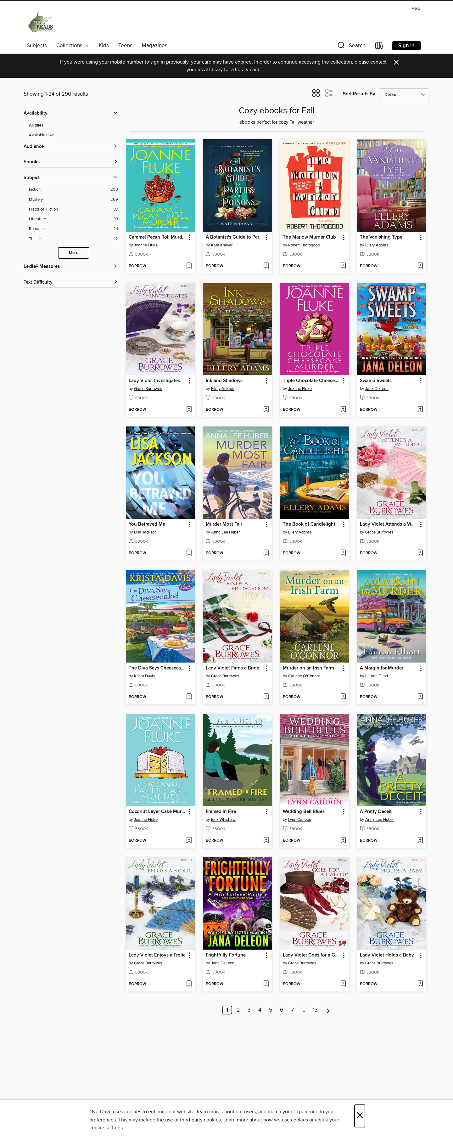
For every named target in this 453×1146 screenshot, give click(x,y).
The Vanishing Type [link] (381, 237)
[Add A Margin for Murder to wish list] (420, 697)
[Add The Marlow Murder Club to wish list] (343, 266)
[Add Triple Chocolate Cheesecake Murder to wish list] (343, 410)
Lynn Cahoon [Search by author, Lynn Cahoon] (299, 819)
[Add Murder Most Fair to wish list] (266, 553)
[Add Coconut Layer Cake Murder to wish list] (189, 841)
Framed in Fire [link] (221, 812)
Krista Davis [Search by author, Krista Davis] (144, 676)
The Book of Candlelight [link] (309, 524)
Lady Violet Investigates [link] (154, 381)
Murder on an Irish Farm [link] (308, 668)
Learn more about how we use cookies (265, 1120)
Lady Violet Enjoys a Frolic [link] (157, 955)
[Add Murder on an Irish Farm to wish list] (343, 697)
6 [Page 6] (281, 1010)
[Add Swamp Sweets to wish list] (420, 410)
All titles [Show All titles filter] (36, 125)
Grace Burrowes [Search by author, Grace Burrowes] (148, 388)
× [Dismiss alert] (396, 62)
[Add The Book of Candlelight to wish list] (343, 553)
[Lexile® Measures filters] (71, 266)
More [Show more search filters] (73, 253)
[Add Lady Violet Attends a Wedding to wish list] (420, 553)
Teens (125, 45)
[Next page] (328, 1010)
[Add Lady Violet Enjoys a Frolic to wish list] (189, 984)
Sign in (406, 45)
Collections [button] (72, 45)
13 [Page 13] (315, 1010)
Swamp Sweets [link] (376, 381)
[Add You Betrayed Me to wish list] (189, 553)
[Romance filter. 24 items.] (73, 229)
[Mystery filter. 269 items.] (73, 199)
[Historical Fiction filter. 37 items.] (73, 209)
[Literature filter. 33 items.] (73, 219)
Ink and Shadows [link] (224, 381)
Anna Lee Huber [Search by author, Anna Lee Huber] (225, 532)
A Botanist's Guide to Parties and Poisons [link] (234, 237)
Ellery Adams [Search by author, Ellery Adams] (376, 245)
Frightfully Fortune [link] (226, 955)
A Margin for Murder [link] (381, 668)
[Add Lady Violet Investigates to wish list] (189, 410)
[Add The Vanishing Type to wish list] (420, 266)
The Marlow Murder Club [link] (309, 237)
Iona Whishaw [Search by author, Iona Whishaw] (223, 819)
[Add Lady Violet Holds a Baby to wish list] (420, 984)
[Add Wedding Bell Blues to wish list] (343, 841)
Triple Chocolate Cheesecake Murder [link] (311, 381)
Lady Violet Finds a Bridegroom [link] (234, 668)
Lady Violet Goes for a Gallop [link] (311, 955)
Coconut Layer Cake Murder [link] (157, 812)
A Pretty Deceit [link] (376, 812)
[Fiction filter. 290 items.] (73, 189)
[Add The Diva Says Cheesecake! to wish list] (189, 697)
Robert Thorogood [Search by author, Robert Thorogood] (304, 245)
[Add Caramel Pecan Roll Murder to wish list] (189, 266)
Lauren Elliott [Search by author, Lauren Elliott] (376, 676)
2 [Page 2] (238, 1010)
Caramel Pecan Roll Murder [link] (157, 237)
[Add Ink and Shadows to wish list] (266, 410)
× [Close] (360, 1116)
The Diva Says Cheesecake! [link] (157, 668)
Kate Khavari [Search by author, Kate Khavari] (222, 245)
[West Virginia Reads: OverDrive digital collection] (41, 21)
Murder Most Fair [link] (224, 524)
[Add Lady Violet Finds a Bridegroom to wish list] (266, 697)
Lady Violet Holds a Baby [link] (387, 955)
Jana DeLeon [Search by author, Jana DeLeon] (377, 388)
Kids (104, 45)
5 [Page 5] (270, 1010)
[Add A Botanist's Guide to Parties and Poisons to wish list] (266, 266)
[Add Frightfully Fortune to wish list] (266, 984)
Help (416, 8)
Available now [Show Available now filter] (41, 135)
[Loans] (379, 47)
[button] (351, 47)
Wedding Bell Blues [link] (304, 812)
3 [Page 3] (249, 1010)
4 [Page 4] (259, 1010)
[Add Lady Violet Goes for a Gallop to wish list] (343, 984)
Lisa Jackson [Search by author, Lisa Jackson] (145, 532)
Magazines (154, 45)
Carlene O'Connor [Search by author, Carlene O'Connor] (304, 676)
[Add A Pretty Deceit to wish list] (420, 841)
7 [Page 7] (292, 1010)
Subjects (37, 45)
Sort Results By (359, 94)
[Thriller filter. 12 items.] (73, 239)
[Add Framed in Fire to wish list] (266, 841)
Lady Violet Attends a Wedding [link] (388, 524)
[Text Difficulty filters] (71, 282)
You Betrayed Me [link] (147, 524)
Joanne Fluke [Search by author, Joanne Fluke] (146, 245)
